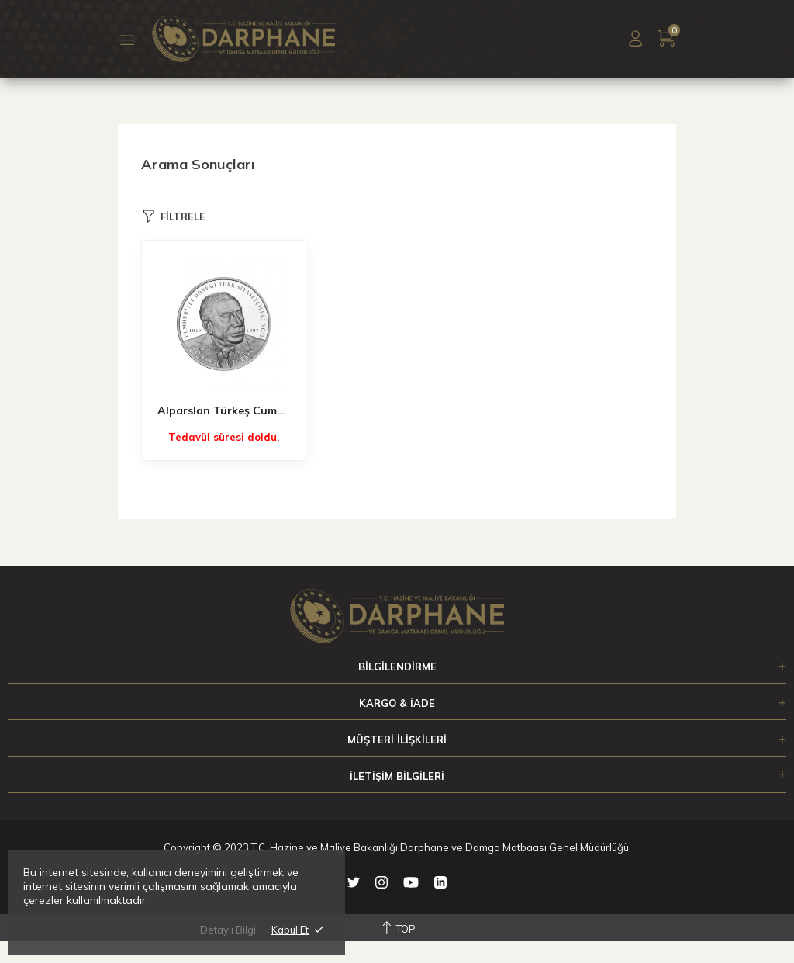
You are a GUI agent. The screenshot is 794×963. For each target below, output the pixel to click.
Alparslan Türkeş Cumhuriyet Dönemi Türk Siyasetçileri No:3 (223, 410)
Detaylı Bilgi (228, 929)
